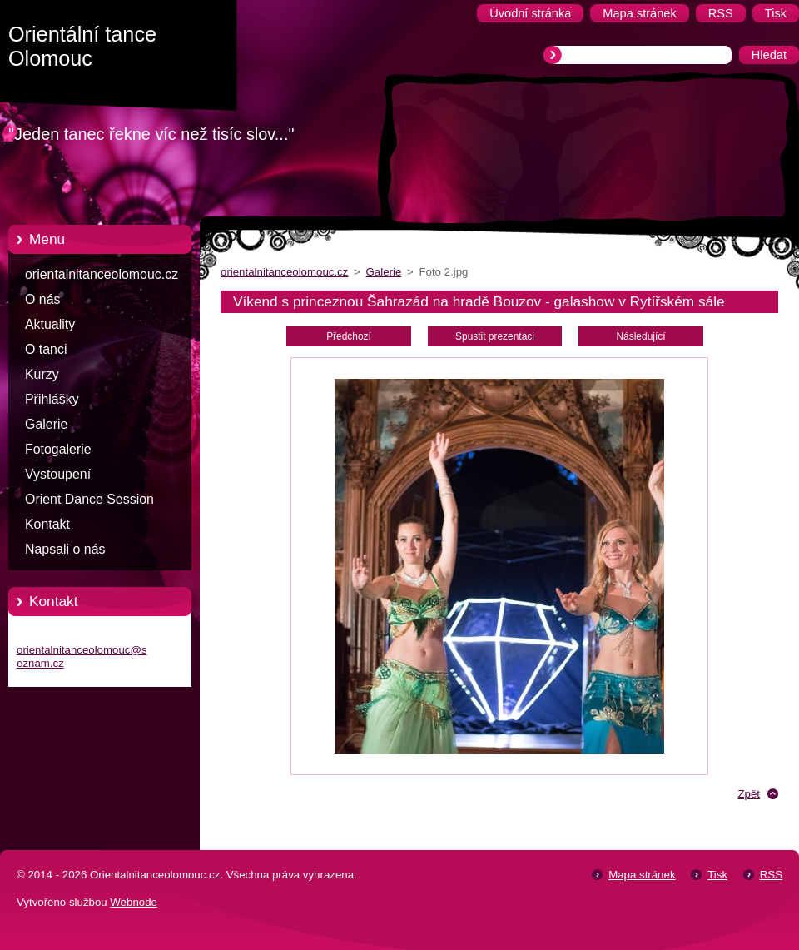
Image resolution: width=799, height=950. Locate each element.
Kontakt (47, 524)
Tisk (717, 874)
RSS (771, 874)
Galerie (46, 424)
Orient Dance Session (89, 499)
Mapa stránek (641, 874)
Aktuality (50, 324)
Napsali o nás (65, 549)
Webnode (133, 902)
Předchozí (348, 336)
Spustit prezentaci (494, 336)
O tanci (46, 349)
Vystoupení (58, 474)
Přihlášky (52, 399)
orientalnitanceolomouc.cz (101, 274)
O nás (42, 299)
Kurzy (42, 374)
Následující (640, 336)
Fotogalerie (58, 449)
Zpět (748, 794)
